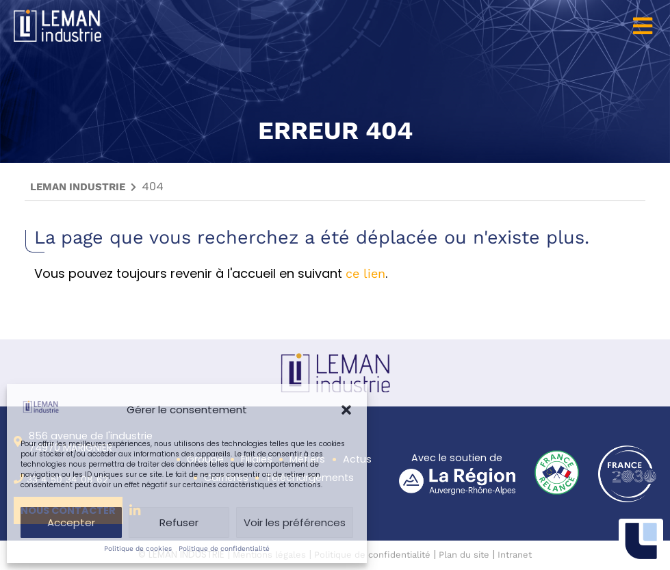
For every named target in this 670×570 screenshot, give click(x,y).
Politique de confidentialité (224, 548)
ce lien (365, 273)
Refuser (178, 522)
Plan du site (464, 554)
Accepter (71, 522)
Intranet (515, 554)
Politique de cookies (138, 548)
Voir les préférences (295, 522)
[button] (346, 410)
